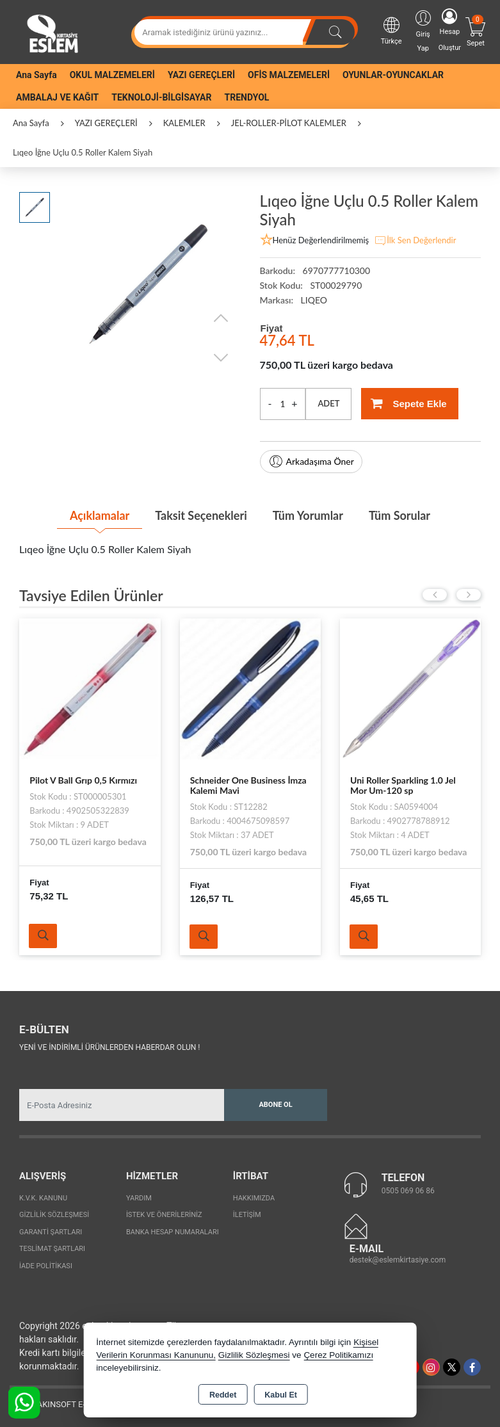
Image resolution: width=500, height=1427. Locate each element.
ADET (328, 403)
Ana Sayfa (36, 75)
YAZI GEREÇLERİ (201, 75)
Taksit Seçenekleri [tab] (200, 515)
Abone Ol (275, 1104)
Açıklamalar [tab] (99, 515)
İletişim (247, 1215)
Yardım (139, 1198)
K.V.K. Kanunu (43, 1198)
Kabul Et (280, 1395)
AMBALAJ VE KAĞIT (57, 97)
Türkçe (391, 30)
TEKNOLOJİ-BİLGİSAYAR (161, 97)
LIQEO (314, 299)
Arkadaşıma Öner (311, 461)
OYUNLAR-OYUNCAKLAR (393, 75)
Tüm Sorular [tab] (399, 515)
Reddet (222, 1395)
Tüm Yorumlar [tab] (308, 515)
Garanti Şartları (50, 1232)
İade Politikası (45, 1266)
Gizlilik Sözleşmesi (54, 1215)
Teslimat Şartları (52, 1249)
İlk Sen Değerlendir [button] (415, 240)
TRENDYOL (247, 97)
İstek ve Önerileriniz (164, 1215)
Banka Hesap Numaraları (172, 1232)
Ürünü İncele (42, 936)
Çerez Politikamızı (338, 1355)
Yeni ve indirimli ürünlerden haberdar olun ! (109, 1047)
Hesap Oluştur (450, 30)
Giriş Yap (423, 30)
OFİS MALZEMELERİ (289, 75)
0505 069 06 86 (408, 1190)
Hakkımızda (254, 1198)
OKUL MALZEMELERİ (112, 75)
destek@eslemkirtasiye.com (398, 1259)
